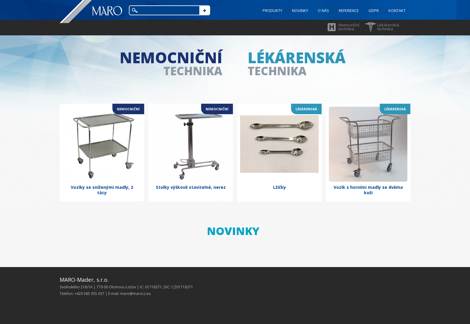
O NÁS (323, 10)
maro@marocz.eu (135, 293)
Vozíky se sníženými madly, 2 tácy (102, 189)
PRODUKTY (272, 10)
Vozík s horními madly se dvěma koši (368, 189)
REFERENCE (349, 10)
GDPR (373, 10)
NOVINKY (300, 10)
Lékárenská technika (388, 26)
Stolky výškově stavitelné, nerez (191, 187)
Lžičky (279, 187)
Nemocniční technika (348, 26)
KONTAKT (397, 10)
